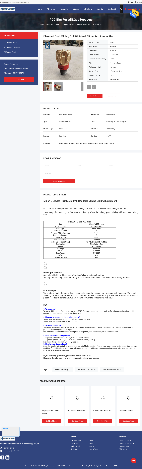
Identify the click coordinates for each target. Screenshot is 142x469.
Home (42, 24)
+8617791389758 (21, 69)
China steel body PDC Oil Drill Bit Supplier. (36, 466)
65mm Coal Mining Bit (62, 370)
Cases (91, 443)
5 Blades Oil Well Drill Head (102, 411)
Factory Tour (74, 443)
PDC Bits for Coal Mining (12, 47)
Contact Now (19, 80)
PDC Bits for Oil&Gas (53, 24)
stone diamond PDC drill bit (112, 370)
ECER (116, 466)
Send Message (59, 181)
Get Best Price (95, 96)
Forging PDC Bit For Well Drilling (50, 412)
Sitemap (91, 446)
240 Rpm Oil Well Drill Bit (76, 411)
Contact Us (74, 449)
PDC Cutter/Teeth (10, 52)
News (91, 440)
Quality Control (75, 446)
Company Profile (76, 440)
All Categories (123, 449)
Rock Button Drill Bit (126, 411)
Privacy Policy (93, 449)
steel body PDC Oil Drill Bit (86, 370)
